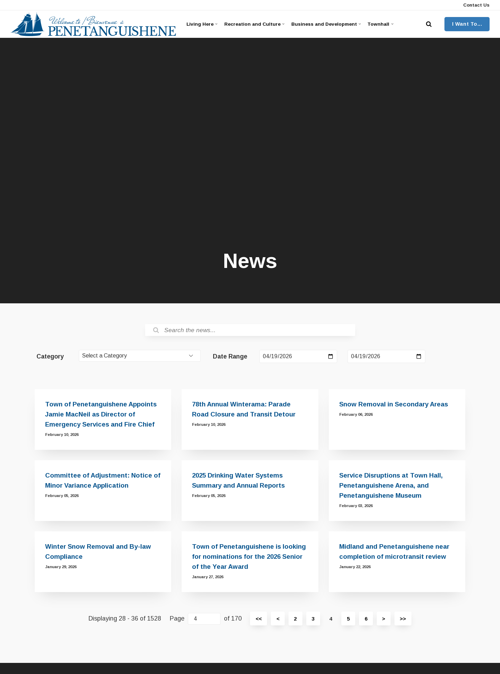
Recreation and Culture (257, 24)
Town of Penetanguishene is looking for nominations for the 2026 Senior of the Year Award (249, 559)
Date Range (230, 357)
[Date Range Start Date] (298, 357)
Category (50, 357)
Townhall (389, 24)
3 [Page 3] (312, 621)
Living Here (202, 24)
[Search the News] (250, 330)
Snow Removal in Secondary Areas (395, 406)
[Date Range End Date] (386, 357)
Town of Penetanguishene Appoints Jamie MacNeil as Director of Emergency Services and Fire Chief (101, 416)
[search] (429, 24)
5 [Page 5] (348, 621)
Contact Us (476, 5)
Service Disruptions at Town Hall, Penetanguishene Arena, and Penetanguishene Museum (392, 488)
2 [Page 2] (294, 621)
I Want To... (467, 24)
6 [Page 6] (366, 621)
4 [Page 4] (330, 621)
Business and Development (332, 24)
